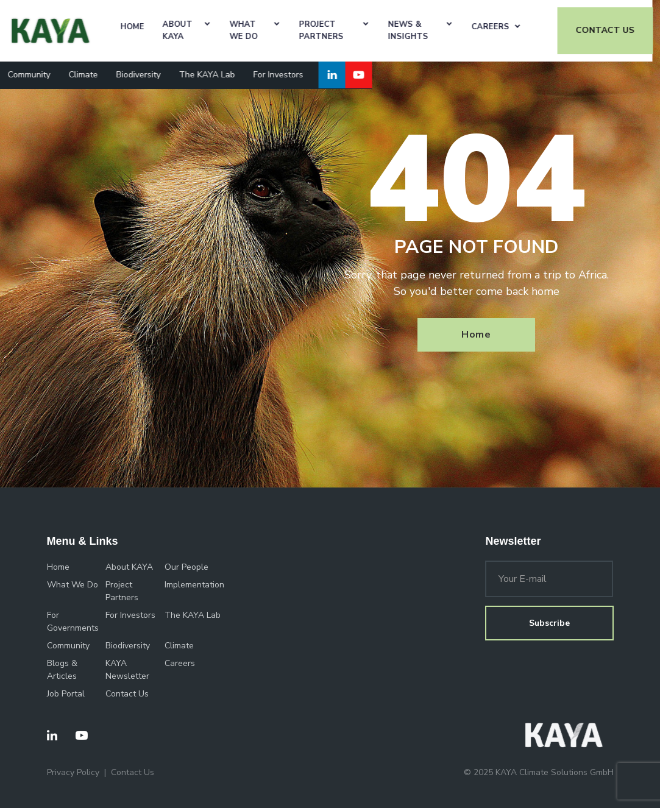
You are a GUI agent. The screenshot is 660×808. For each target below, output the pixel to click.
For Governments (73, 621)
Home (140, 26)
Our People (186, 567)
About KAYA (185, 30)
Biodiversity (146, 74)
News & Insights (416, 30)
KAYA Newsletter (127, 669)
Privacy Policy (73, 772)
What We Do (251, 30)
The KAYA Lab (214, 74)
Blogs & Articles (62, 669)
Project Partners (329, 30)
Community (36, 74)
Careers (498, 26)
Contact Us (127, 694)
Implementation (194, 584)
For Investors (286, 74)
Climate (90, 74)
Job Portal (66, 694)
